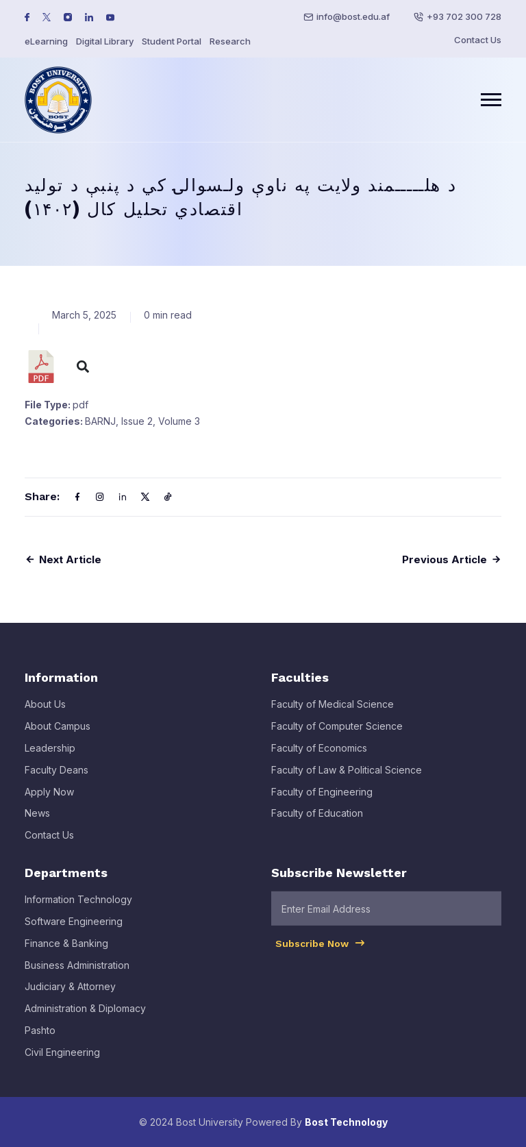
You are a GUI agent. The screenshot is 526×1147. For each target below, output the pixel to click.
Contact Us (477, 39)
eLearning (46, 41)
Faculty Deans (56, 779)
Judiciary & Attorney (70, 996)
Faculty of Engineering (322, 801)
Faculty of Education (317, 823)
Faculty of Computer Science (337, 736)
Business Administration (77, 975)
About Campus (57, 736)
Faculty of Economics (319, 758)
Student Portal (171, 41)
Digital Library (105, 41)
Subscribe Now (320, 953)
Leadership (50, 758)
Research (230, 41)
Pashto (40, 1040)
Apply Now (49, 801)
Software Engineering (74, 931)
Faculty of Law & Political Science (346, 779)
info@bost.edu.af (353, 16)
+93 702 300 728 (464, 16)
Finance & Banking (66, 953)
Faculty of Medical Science (332, 714)
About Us (45, 714)
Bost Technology (346, 1122)
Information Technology (78, 909)
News (37, 823)
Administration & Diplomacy (85, 1018)
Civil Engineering (62, 1062)
